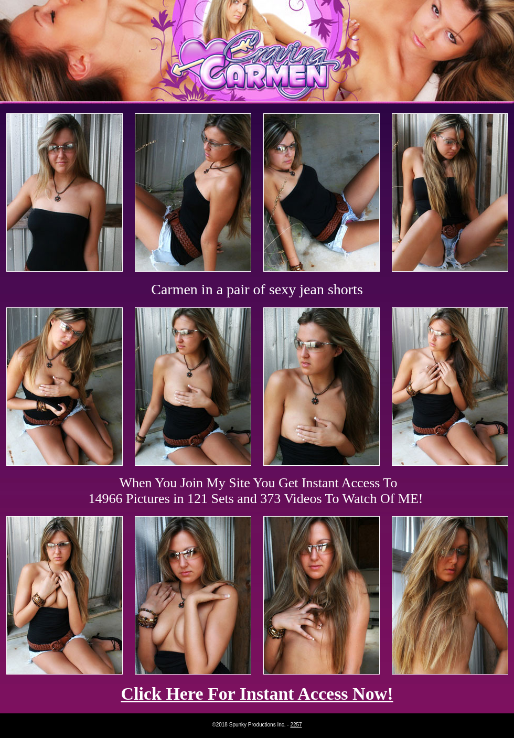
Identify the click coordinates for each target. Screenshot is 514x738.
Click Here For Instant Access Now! (257, 693)
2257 (296, 725)
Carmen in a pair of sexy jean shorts (257, 289)
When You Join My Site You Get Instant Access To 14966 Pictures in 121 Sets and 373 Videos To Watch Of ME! (256, 490)
